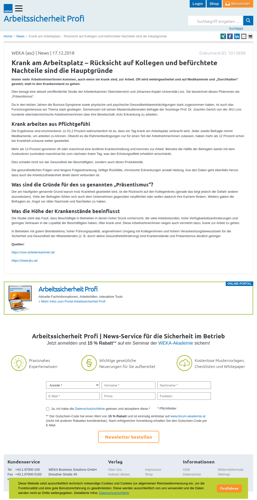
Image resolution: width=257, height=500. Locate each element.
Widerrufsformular (230, 469)
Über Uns (115, 469)
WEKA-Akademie (175, 343)
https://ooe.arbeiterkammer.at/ (33, 252)
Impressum (153, 469)
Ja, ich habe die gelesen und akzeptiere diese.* (100, 409)
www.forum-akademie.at (187, 416)
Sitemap (224, 474)
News (21, 36)
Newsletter (240, 4)
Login (198, 4)
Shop (214, 4)
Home (8, 36)
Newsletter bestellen (128, 437)
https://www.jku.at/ (25, 260)
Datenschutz (192, 474)
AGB (186, 469)
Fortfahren (229, 488)
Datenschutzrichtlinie (90, 409)
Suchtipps (236, 28)
